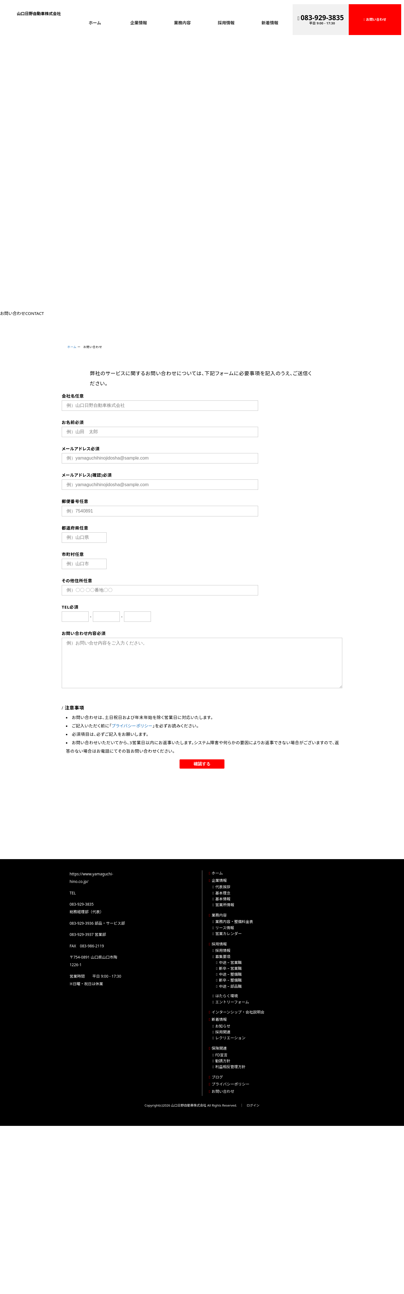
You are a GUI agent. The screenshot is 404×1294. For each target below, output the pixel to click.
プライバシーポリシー (132, 726)
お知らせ (222, 1026)
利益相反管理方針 (230, 1066)
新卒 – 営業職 (230, 968)
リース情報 (224, 927)
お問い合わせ (376, 19)
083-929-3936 (82, 923)
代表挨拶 (222, 886)
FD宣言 (221, 1055)
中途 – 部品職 (230, 986)
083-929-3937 (82, 934)
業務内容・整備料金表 (234, 921)
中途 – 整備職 (230, 974)
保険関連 (219, 1048)
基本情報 (222, 898)
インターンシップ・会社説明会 (238, 1012)
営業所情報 (224, 904)
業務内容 (182, 22)
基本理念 (222, 893)
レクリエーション (230, 1037)
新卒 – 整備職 (230, 980)
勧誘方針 (222, 1060)
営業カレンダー (228, 933)
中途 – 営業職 (230, 962)
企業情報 (138, 22)
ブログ (217, 1077)
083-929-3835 (322, 17)
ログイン (253, 1105)
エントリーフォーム (232, 1002)
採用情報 (226, 22)
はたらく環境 (226, 995)
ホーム (95, 22)
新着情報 (269, 22)
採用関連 (222, 1032)
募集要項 (222, 956)
